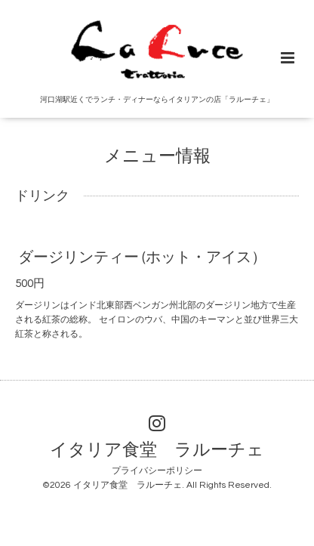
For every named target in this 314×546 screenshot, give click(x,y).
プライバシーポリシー (157, 471)
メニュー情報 (157, 156)
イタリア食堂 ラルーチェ (157, 449)
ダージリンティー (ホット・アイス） (142, 257)
